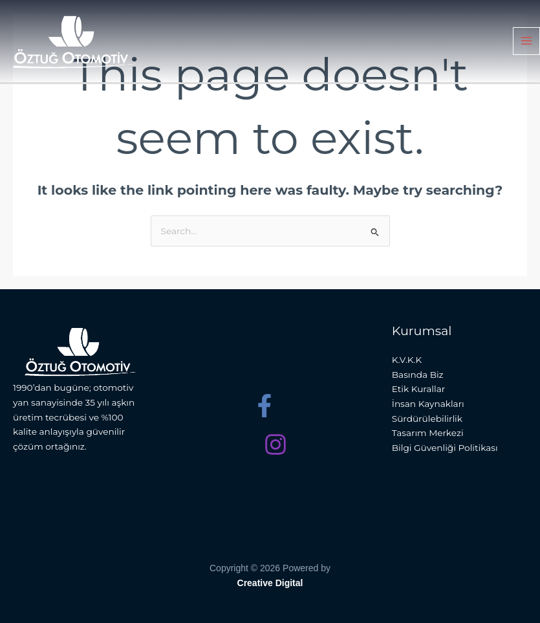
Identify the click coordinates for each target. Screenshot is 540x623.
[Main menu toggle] (527, 43)
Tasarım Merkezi (428, 433)
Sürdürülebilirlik (427, 418)
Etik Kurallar (418, 389)
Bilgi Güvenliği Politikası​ (445, 448)
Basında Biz (418, 374)
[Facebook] (264, 405)
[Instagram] (275, 444)
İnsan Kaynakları (428, 404)
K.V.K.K (407, 360)
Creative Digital (270, 583)
